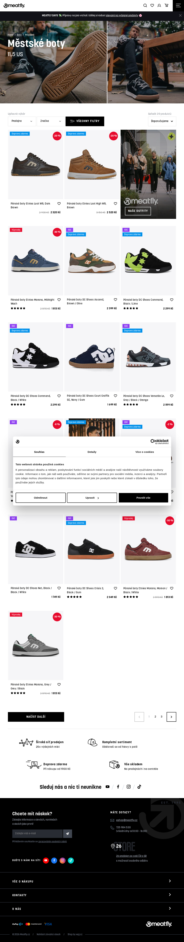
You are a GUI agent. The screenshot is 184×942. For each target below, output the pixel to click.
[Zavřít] (180, 15)
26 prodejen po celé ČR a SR (131, 856)
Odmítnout (40, 497)
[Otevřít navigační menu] (178, 5)
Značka (44, 121)
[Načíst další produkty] (171, 717)
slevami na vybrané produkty (122, 15)
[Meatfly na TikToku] (139, 787)
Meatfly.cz (25, 934)
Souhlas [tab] (39, 451)
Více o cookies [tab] (144, 451)
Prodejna (17, 121)
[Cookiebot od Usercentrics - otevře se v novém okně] (153, 441)
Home (11, 35)
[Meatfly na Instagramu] (129, 787)
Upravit (92, 497)
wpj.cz (79, 934)
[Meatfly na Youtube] (107, 787)
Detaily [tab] (92, 451)
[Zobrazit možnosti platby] (33, 924)
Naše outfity (138, 211)
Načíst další (36, 716)
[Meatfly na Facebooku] (118, 787)
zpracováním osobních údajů (52, 842)
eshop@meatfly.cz (126, 820)
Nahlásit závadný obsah (49, 934)
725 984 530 (123, 827)
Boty (19, 35)
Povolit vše (143, 497)
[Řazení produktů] (162, 121)
